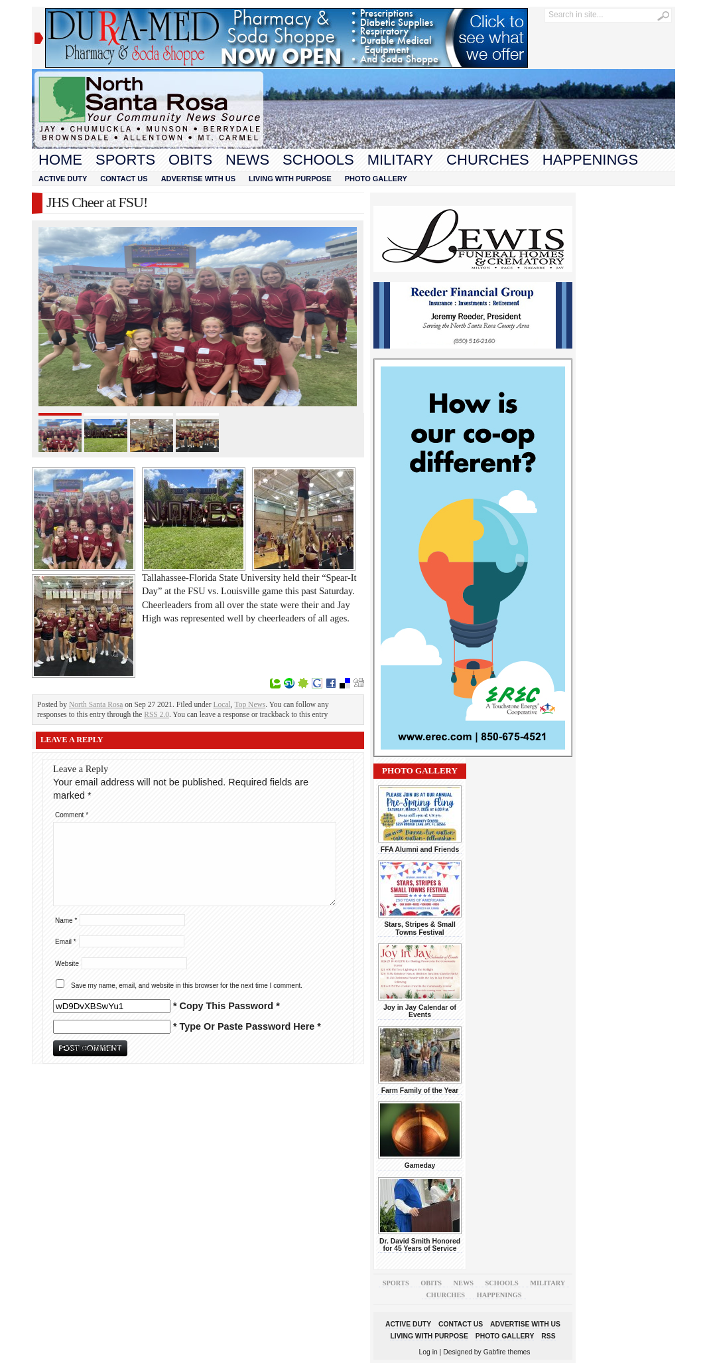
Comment (71, 815)
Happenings (590, 159)
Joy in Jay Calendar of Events (419, 1011)
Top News (250, 704)
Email (65, 941)
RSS (548, 1336)
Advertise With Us (198, 179)
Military (400, 159)
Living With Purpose (290, 179)
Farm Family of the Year (420, 1090)
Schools (318, 159)
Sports (125, 159)
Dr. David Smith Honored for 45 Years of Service (419, 1245)
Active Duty (62, 179)
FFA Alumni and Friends (420, 849)
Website (67, 963)
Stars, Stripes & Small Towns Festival (420, 928)
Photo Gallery (376, 179)
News (247, 159)
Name (66, 920)
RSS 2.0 (156, 714)
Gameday (420, 1165)
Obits (190, 159)
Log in (428, 1352)
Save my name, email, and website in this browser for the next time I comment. (186, 985)
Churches (487, 159)
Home (60, 159)
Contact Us (123, 179)
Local (222, 704)
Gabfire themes (507, 1352)
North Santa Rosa (96, 704)
